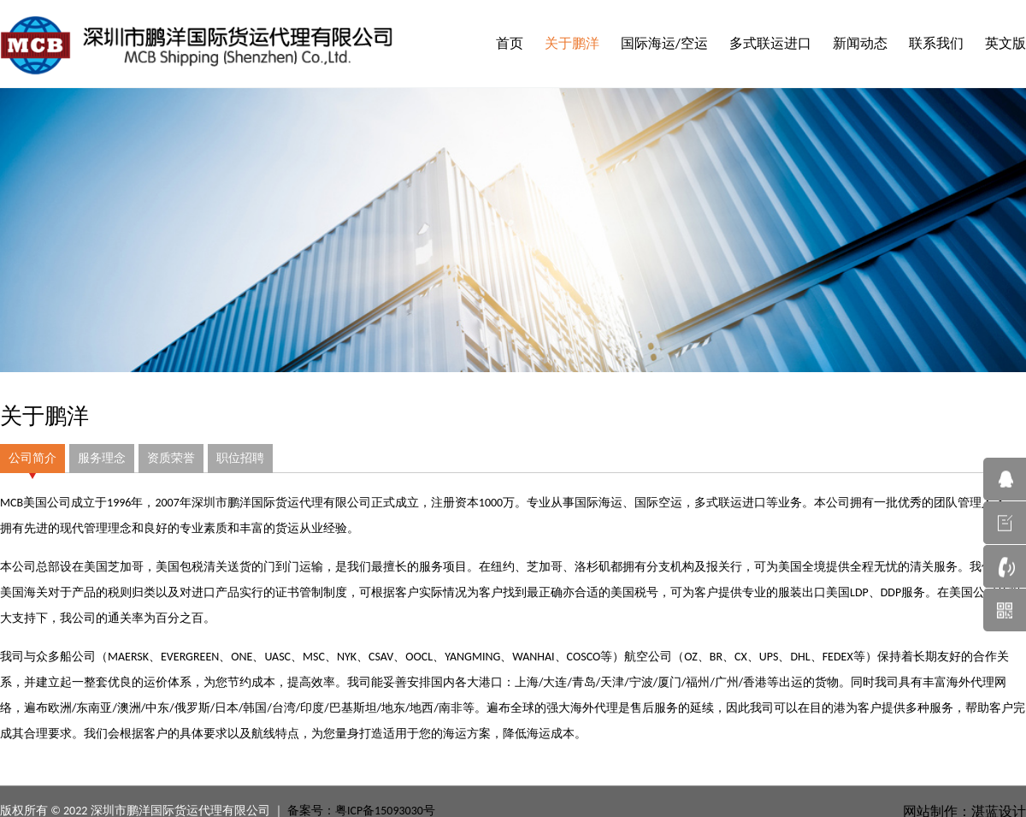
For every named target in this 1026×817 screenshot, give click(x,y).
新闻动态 (860, 43)
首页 (509, 43)
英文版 (1005, 43)
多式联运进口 (770, 43)
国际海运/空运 (664, 43)
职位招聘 (240, 458)
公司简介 (32, 458)
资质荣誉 (171, 458)
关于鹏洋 (572, 43)
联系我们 (936, 43)
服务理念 (102, 458)
